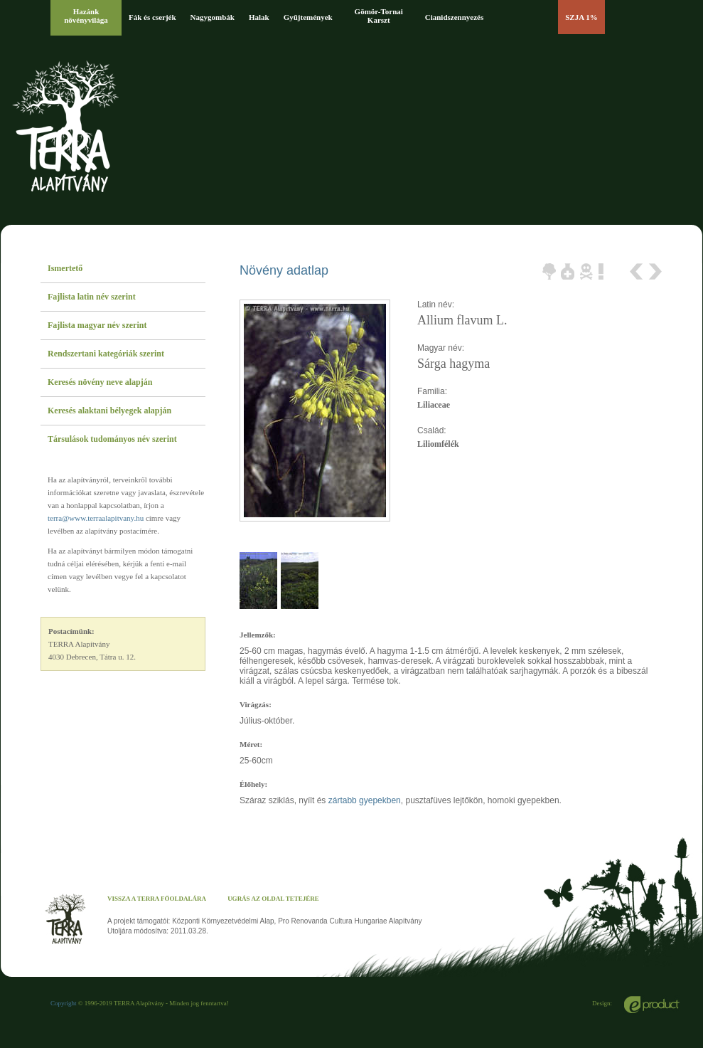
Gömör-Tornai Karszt (379, 15)
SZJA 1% (581, 17)
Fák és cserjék (152, 17)
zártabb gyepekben (364, 800)
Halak (259, 17)
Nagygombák (212, 17)
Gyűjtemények (308, 17)
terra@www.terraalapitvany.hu (96, 518)
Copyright (63, 1003)
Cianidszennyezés (454, 17)
